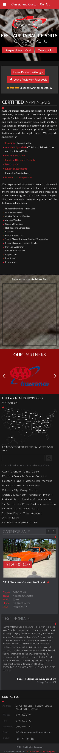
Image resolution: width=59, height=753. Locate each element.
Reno (17, 499)
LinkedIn (32, 739)
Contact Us (46, 50)
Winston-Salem (10, 517)
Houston (7, 480)
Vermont (36, 513)
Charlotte (16, 471)
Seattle (35, 508)
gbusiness (18, 739)
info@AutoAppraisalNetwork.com (33, 732)
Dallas (26, 471)
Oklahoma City (10, 490)
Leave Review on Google (28, 72)
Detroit (36, 471)
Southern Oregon (12, 513)
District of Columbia (13, 476)
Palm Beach (34, 494)
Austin (5, 471)
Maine (17, 480)
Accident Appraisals (16, 147)
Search (50, 457)
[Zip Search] (23, 458)
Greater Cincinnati (36, 476)
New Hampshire (31, 485)
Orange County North (14, 494)
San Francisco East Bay (43, 503)
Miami (5, 485)
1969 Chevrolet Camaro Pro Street (24, 582)
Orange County (28, 490)
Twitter (27, 739)
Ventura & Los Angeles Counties (19, 522)
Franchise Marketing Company (41, 751)
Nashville (16, 485)
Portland (7, 499)
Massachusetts (31, 480)
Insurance (10, 142)
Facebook (23, 739)
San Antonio (9, 503)
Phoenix (47, 494)
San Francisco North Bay (16, 508)
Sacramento (44, 499)
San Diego (23, 503)
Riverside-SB (28, 499)
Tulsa (26, 513)
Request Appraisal (18, 50)
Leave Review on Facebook (30, 79)
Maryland (47, 480)
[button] (55, 376)
